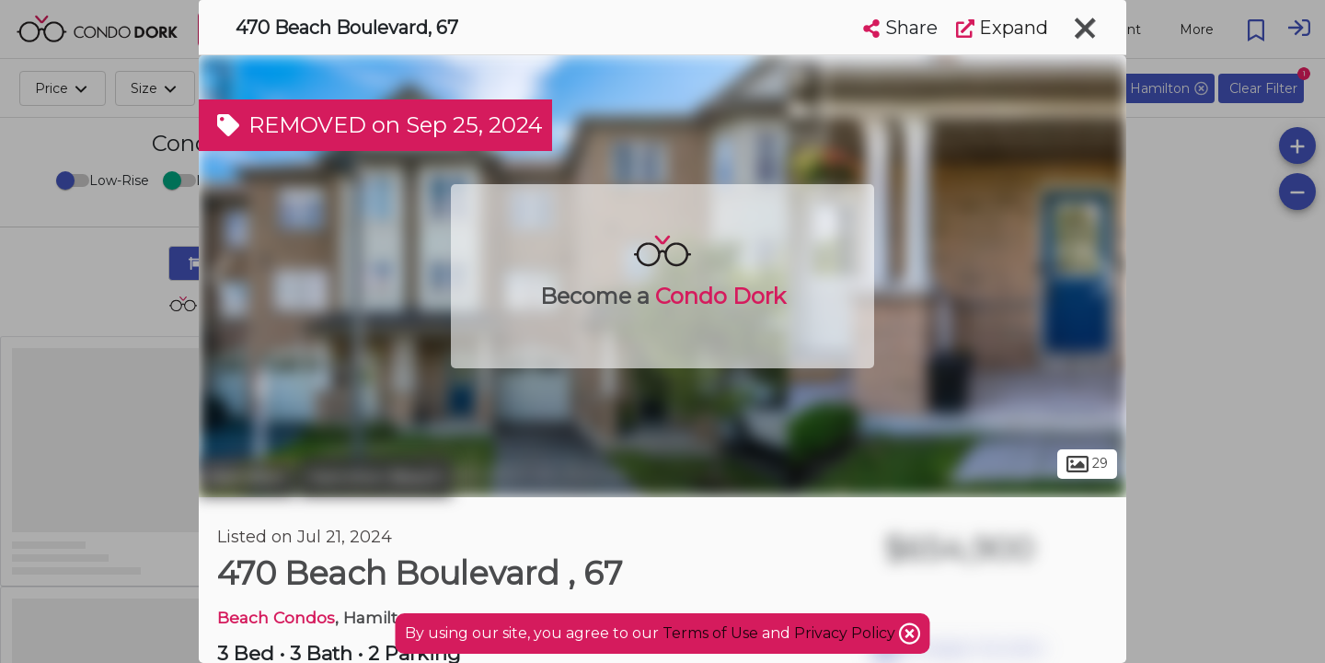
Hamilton (246, 477)
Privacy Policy (846, 633)
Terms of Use (710, 633)
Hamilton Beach (375, 477)
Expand (1002, 28)
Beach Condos (276, 617)
